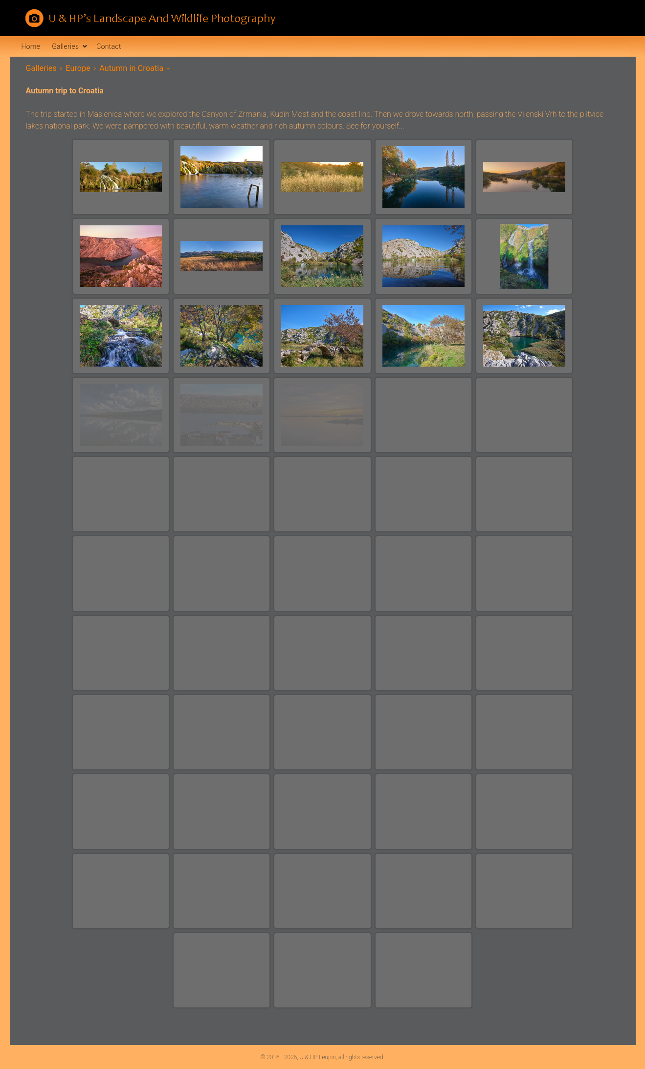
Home (31, 46)
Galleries (65, 46)
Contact (108, 46)
